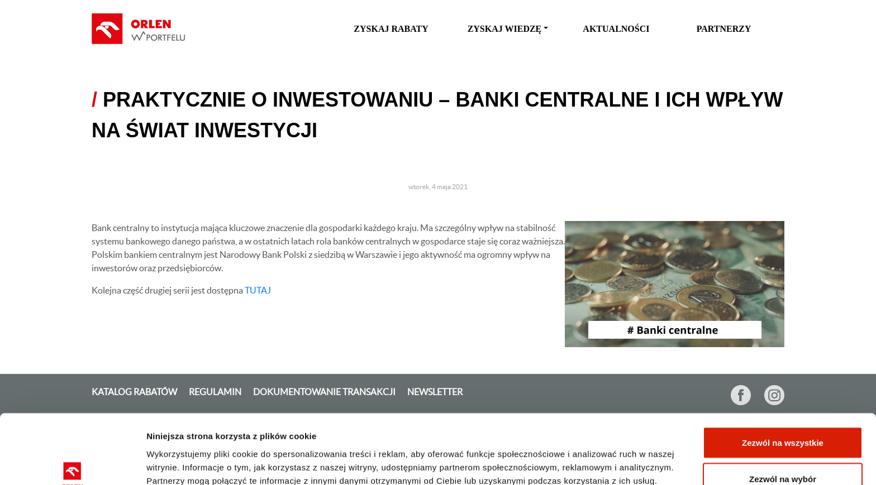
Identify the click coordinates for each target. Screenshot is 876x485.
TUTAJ (258, 290)
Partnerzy (724, 28)
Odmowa (782, 455)
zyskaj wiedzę (505, 28)
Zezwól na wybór (782, 419)
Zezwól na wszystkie (782, 382)
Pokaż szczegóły (591, 456)
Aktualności (616, 28)
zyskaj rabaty (391, 28)
